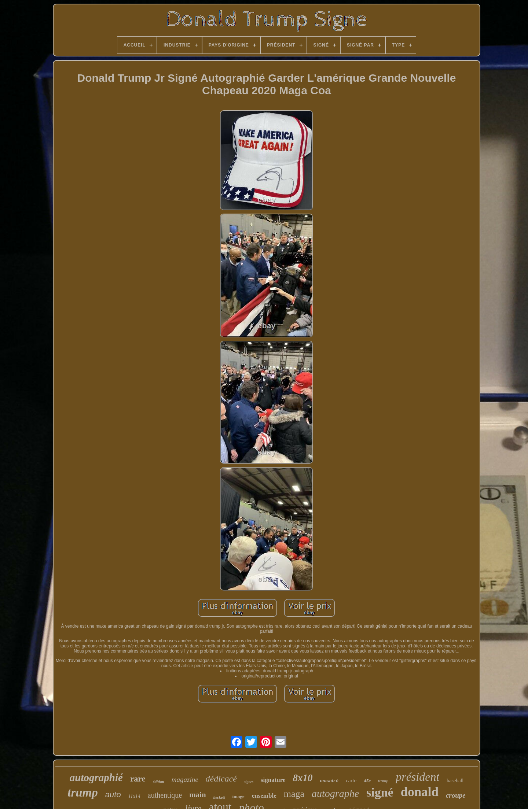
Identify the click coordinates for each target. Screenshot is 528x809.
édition (158, 781)
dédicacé (221, 778)
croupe (456, 795)
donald (420, 792)
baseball (455, 780)
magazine (185, 779)
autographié (96, 777)
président (417, 776)
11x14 (134, 796)
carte (351, 780)
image (238, 796)
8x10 (303, 777)
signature (273, 779)
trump (82, 792)
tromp (383, 780)
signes (248, 782)
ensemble (264, 795)
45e (367, 780)
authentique (165, 795)
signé (379, 792)
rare (138, 778)
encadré (329, 781)
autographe (335, 793)
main (197, 794)
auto (113, 794)
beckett (219, 797)
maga (294, 793)
